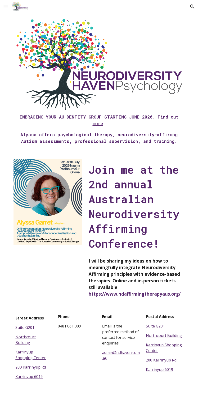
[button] (5, 6)
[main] (99, 129)
